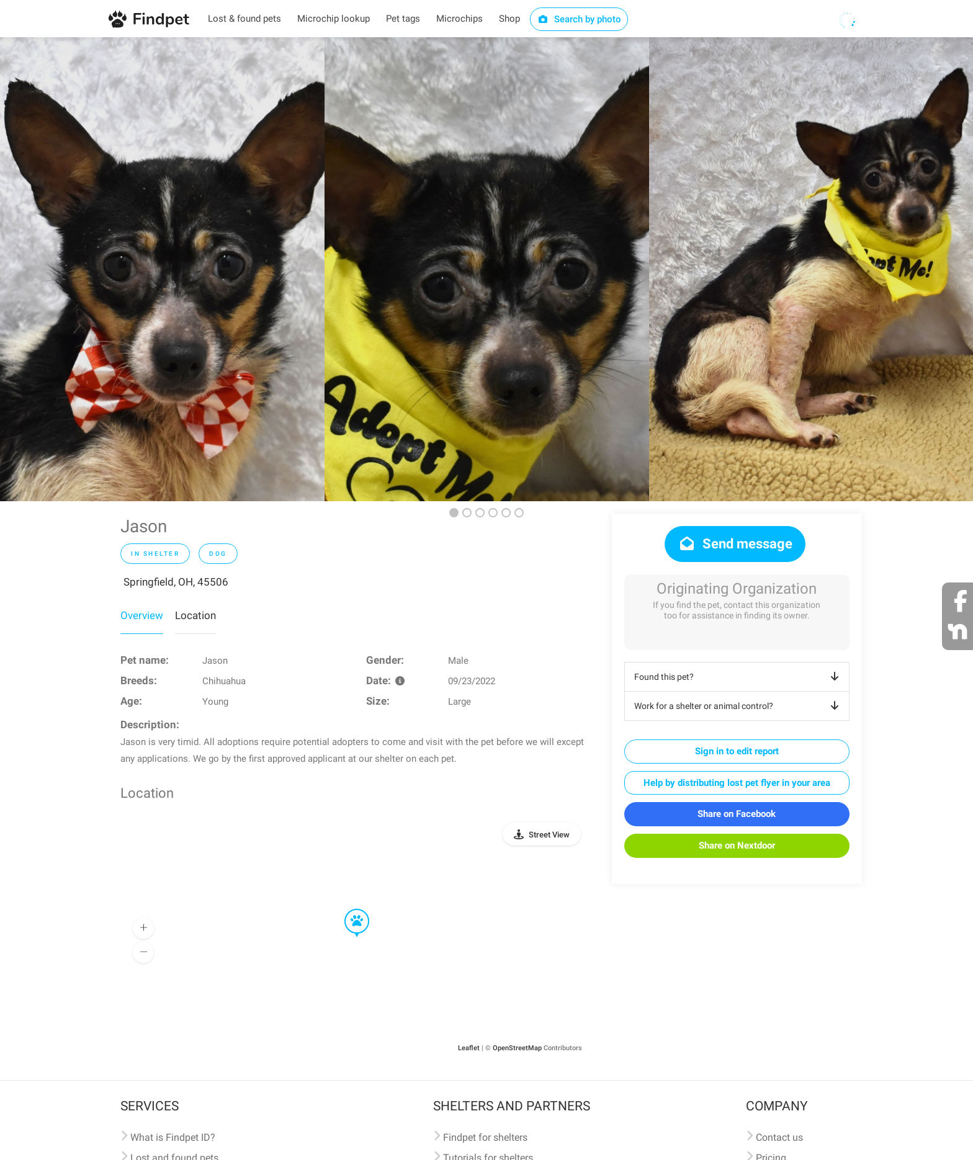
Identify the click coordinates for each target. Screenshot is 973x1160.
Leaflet (469, 1048)
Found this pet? (738, 677)
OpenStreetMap (517, 1048)
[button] (348, 909)
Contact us (779, 1137)
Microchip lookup (333, 18)
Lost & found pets (244, 18)
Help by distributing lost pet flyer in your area (736, 782)
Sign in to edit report (737, 751)
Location (195, 615)
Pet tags (403, 18)
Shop (509, 18)
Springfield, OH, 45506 (175, 582)
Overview (141, 615)
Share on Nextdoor (737, 845)
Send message (735, 543)
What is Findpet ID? (172, 1137)
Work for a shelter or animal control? (738, 706)
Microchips (459, 18)
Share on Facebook (736, 813)
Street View (549, 834)
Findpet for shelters (485, 1137)
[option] (162, 269)
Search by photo (579, 19)
